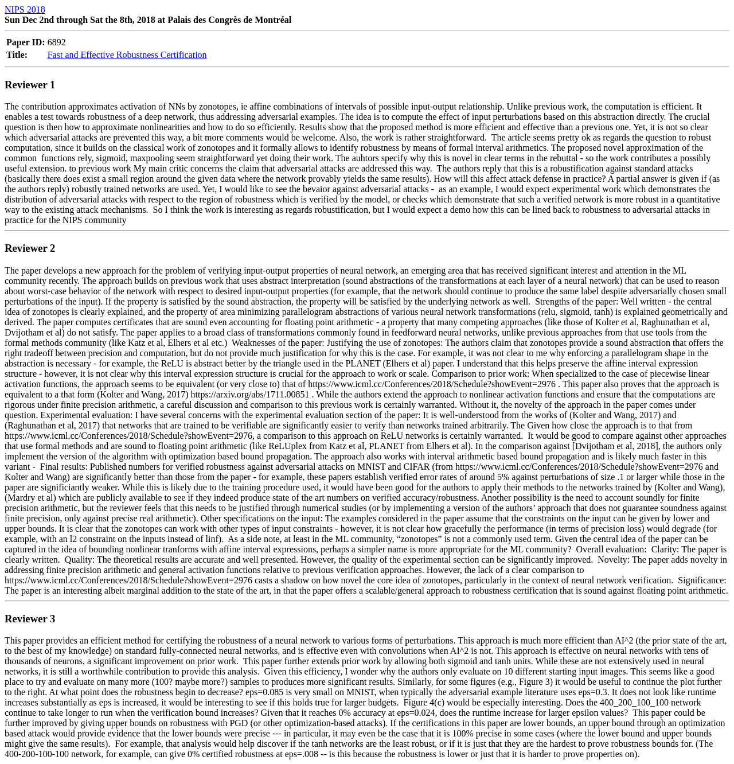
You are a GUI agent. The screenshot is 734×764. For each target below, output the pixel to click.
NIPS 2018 (25, 9)
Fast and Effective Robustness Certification (127, 55)
